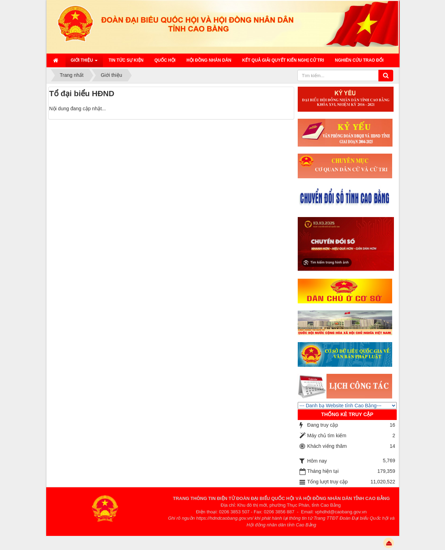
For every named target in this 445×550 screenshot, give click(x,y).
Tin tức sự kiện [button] (126, 60)
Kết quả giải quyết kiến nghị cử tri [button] (283, 60)
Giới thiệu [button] (84, 62)
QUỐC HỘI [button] (164, 60)
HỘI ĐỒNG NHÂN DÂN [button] (208, 60)
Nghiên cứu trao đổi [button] (359, 60)
